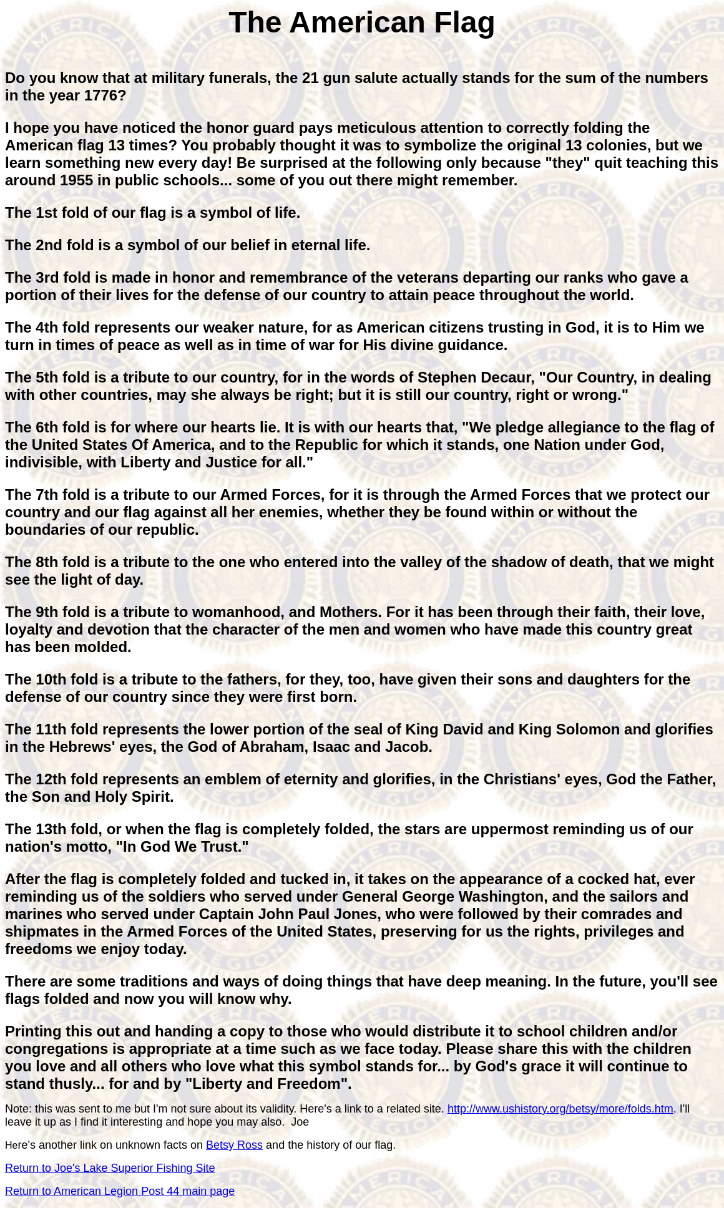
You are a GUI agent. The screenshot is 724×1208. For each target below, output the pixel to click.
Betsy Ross (234, 1145)
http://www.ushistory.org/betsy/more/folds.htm (560, 1109)
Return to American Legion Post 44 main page (120, 1191)
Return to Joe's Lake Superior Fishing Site (110, 1168)
